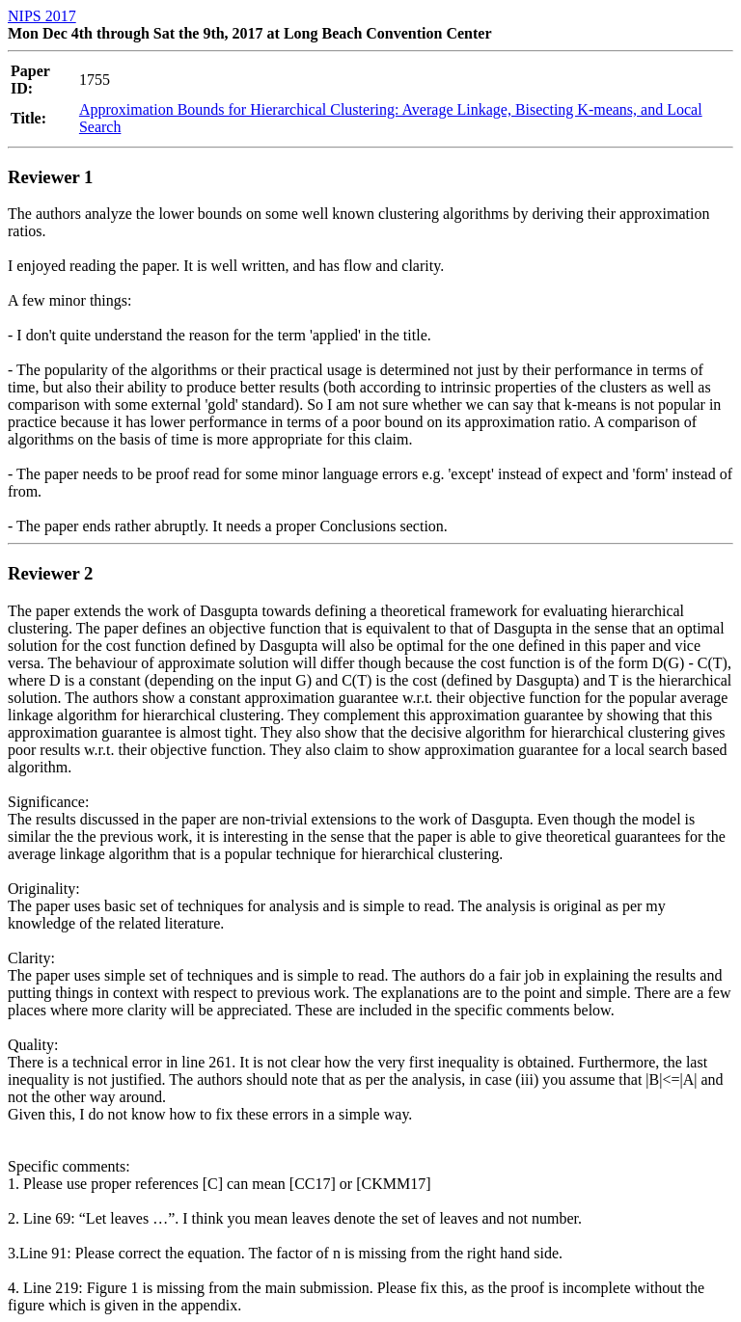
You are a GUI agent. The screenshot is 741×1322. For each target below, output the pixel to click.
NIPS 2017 (42, 16)
